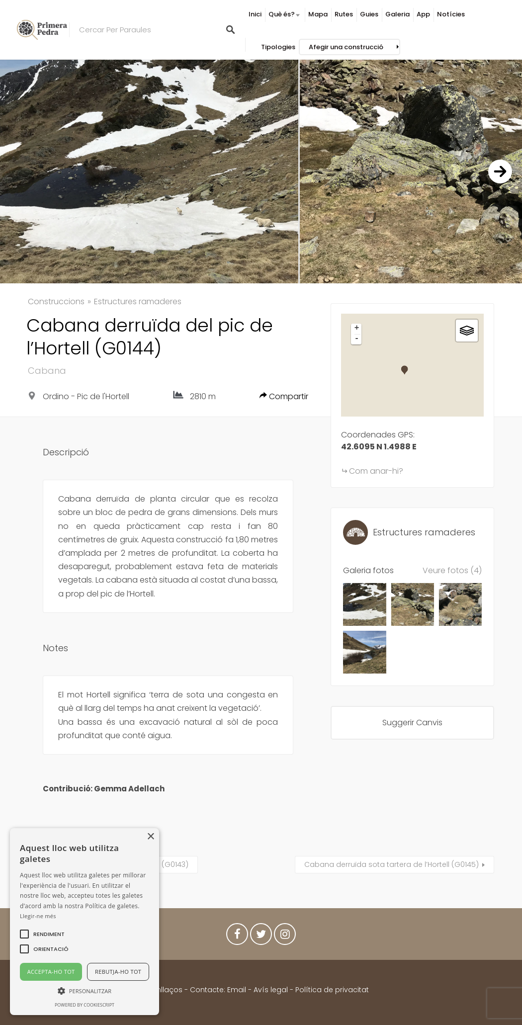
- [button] (356, 339)
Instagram (285, 936)
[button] (49, 934)
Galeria (397, 14)
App (423, 14)
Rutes (344, 14)
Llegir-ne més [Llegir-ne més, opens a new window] (38, 916)
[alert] (84, 921)
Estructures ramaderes (137, 301)
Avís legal (271, 990)
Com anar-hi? (376, 471)
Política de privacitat (332, 990)
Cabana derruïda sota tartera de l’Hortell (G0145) (391, 864)
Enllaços (168, 990)
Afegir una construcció (346, 47)
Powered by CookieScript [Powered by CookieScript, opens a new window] (84, 1005)
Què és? (281, 14)
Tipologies (278, 47)
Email (236, 990)
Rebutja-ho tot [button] (118, 971)
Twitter (261, 936)
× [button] (150, 837)
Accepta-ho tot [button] (51, 971)
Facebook (237, 936)
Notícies (451, 14)
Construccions (56, 301)
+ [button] (356, 329)
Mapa (318, 14)
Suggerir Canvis (412, 722)
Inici (255, 14)
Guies (369, 14)
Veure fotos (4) (452, 570)
